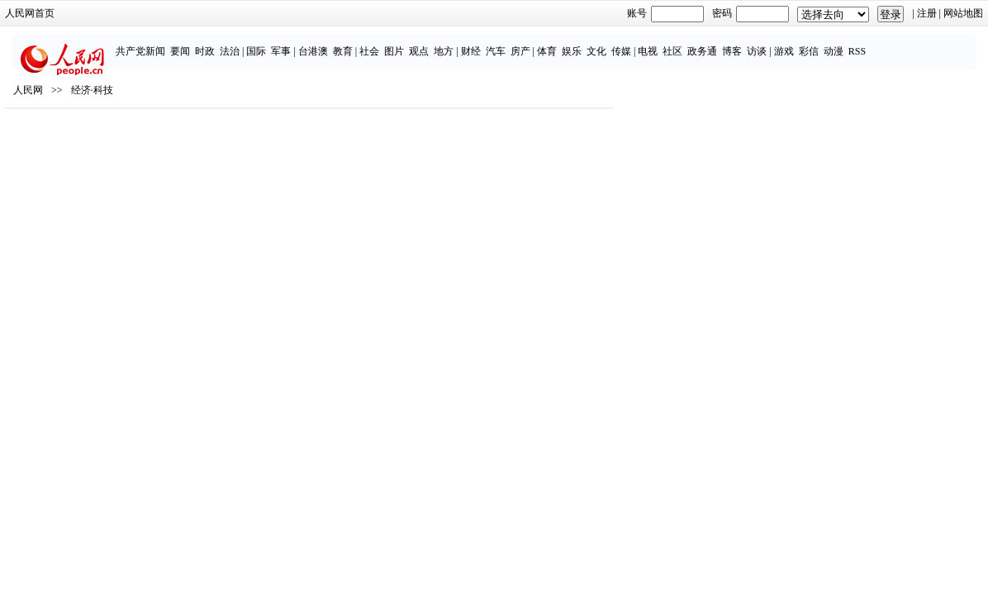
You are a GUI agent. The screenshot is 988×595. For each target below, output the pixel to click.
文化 (600, 43)
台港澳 (316, 43)
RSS (860, 43)
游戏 (787, 43)
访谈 (760, 43)
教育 (346, 43)
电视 (651, 43)
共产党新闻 (144, 43)
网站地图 (871, 13)
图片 (397, 43)
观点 (422, 43)
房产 (524, 43)
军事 (284, 43)
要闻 (183, 43)
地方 (447, 43)
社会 (372, 43)
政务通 (705, 43)
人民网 (120, 149)
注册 (834, 13)
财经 (474, 43)
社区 (676, 43)
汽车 (499, 43)
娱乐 (575, 43)
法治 (233, 43)
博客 (735, 43)
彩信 (812, 43)
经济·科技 (185, 149)
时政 (208, 43)
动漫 (837, 43)
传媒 (624, 43)
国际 (259, 43)
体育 (550, 43)
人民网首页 (122, 13)
